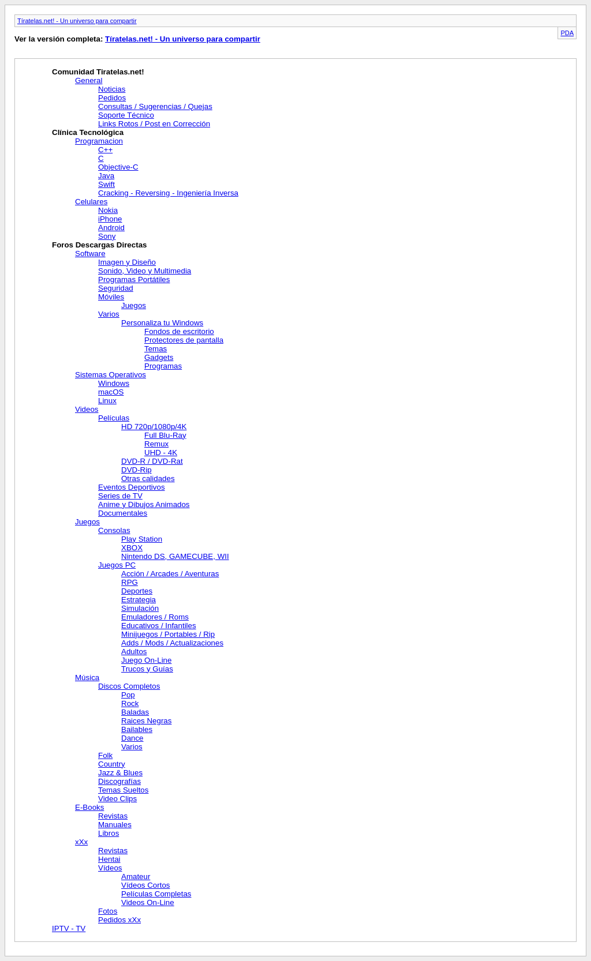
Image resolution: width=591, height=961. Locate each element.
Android (111, 227)
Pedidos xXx (119, 919)
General (88, 80)
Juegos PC (117, 565)
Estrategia (138, 599)
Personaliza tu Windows (162, 322)
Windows (113, 383)
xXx (81, 842)
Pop (128, 694)
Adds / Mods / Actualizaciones (172, 643)
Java (106, 175)
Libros (108, 833)
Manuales (115, 824)
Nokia (108, 210)
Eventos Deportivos (131, 487)
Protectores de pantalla (183, 340)
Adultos (134, 651)
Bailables (136, 729)
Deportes (136, 591)
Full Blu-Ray (165, 435)
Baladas (135, 712)
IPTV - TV (68, 928)
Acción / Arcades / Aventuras (170, 573)
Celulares (91, 201)
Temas (155, 348)
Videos (87, 409)
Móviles (111, 296)
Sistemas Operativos (110, 374)
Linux (107, 400)
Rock (130, 703)
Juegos (133, 305)
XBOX (132, 547)
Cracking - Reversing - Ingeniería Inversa (168, 193)
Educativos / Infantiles (158, 625)
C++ (105, 149)
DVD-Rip (136, 470)
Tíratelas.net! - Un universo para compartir (77, 20)
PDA (567, 32)
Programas (163, 366)
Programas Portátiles (134, 279)
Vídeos (110, 868)
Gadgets (158, 357)
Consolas (114, 530)
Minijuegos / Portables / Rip (168, 634)
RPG (129, 582)
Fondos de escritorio (179, 331)
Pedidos (112, 97)
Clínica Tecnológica (88, 132)
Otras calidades (148, 478)
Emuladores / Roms (155, 617)
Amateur (135, 876)
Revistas (113, 816)
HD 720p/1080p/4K (153, 426)
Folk (105, 755)
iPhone (110, 219)
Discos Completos (129, 686)
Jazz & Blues (120, 772)
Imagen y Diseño (127, 262)
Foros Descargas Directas (99, 245)
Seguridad (115, 288)
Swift (106, 184)
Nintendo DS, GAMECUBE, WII (175, 556)
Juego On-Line (146, 660)
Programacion (99, 141)
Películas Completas (156, 893)
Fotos (107, 911)
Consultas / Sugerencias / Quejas (155, 106)
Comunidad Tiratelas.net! (98, 71)
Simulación (140, 608)
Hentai (109, 859)
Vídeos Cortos (145, 885)
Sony (106, 236)
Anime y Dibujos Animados (144, 504)
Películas (113, 418)
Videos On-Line (147, 902)
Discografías (119, 781)
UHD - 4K (160, 452)
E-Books (89, 807)
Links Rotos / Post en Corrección (154, 123)
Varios (108, 314)
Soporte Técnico (126, 115)
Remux (156, 444)
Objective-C (118, 167)
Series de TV (120, 495)
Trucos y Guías (147, 669)
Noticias (111, 89)
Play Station (141, 539)
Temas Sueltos (123, 790)
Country (111, 764)
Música (87, 677)
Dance (132, 738)
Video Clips (117, 798)
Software (90, 253)
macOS (111, 392)
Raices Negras (146, 720)
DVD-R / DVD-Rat (152, 461)
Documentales (122, 513)
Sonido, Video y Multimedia (144, 270)
